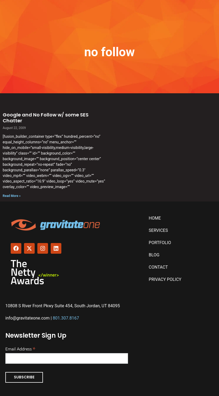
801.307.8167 (66, 318)
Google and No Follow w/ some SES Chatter (46, 117)
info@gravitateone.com (27, 318)
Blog (154, 254)
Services (158, 230)
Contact (158, 267)
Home (155, 218)
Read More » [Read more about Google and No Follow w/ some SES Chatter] (12, 196)
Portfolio (160, 242)
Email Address (20, 348)
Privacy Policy (165, 279)
